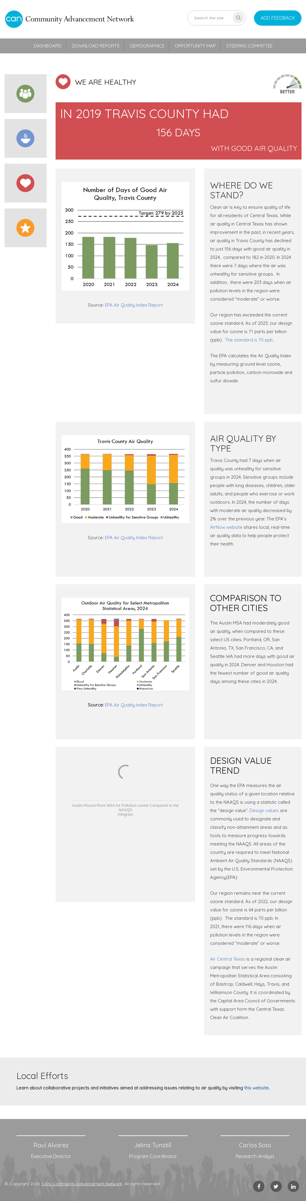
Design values (264, 810)
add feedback (278, 18)
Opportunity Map (195, 46)
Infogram (125, 814)
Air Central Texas (227, 959)
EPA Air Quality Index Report (134, 305)
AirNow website (226, 527)
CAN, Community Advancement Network (82, 1183)
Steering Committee (249, 46)
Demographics (147, 46)
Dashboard (48, 46)
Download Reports (96, 46)
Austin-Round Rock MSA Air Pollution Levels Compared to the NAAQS (125, 807)
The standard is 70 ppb (249, 340)
